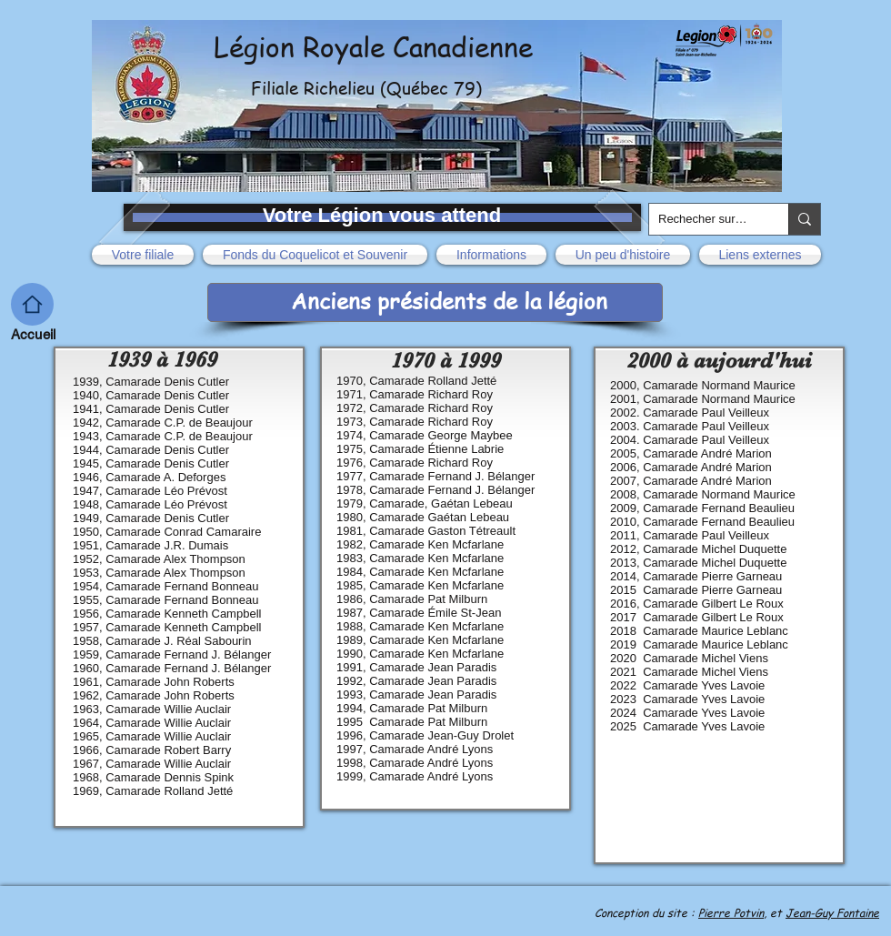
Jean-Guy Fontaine (832, 913)
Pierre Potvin (731, 913)
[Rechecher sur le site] (704, 219)
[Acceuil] (32, 304)
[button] (145, 255)
